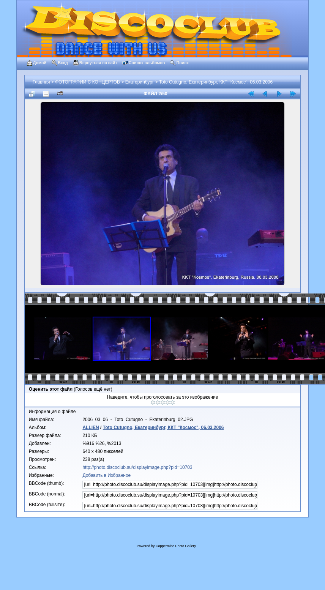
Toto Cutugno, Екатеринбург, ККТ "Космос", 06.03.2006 (216, 82)
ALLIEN (90, 427)
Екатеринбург (139, 82)
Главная (41, 82)
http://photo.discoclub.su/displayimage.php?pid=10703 (137, 467)
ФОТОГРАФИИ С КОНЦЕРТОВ (87, 82)
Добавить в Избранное (106, 475)
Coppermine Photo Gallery (176, 546)
